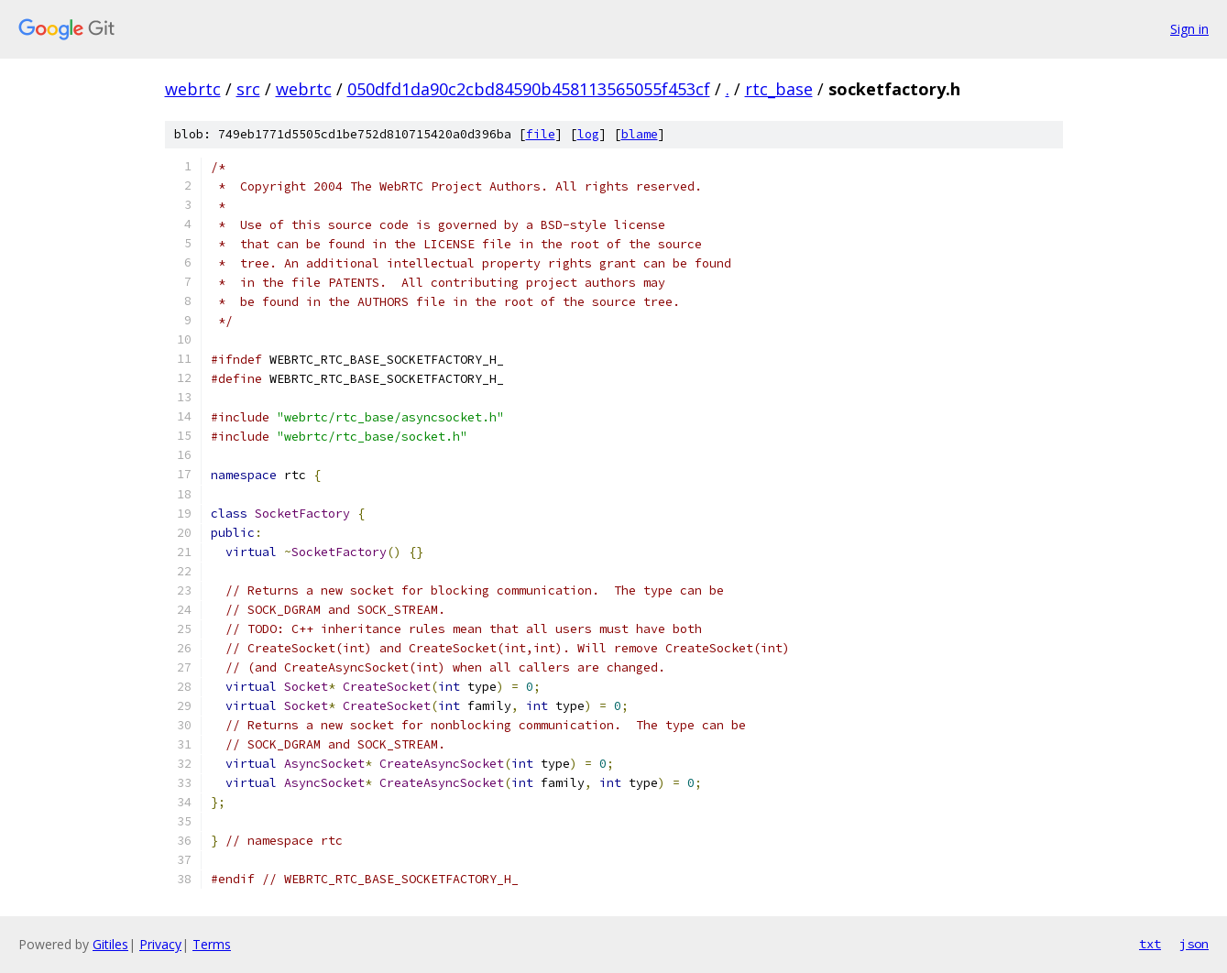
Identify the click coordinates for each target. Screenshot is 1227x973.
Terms (211, 944)
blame (639, 134)
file (540, 134)
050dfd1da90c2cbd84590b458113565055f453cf (528, 89)
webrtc (193, 89)
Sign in (1189, 29)
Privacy (160, 944)
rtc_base (779, 89)
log (588, 134)
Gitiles (110, 944)
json (1194, 943)
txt (1150, 943)
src (248, 89)
